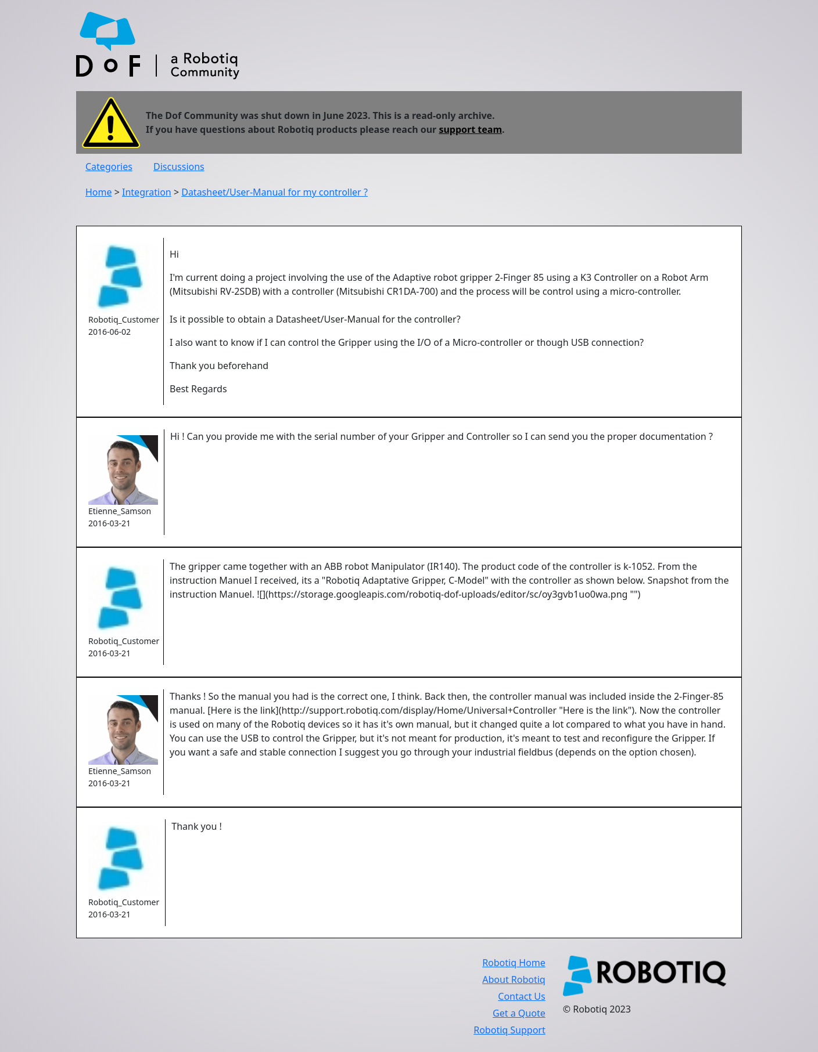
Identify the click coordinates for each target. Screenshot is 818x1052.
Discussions (178, 166)
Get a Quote (519, 1013)
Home (98, 192)
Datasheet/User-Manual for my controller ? (274, 192)
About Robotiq (513, 979)
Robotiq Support (509, 1030)
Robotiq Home (514, 962)
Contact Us (521, 996)
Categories (108, 166)
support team (470, 129)
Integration (146, 192)
